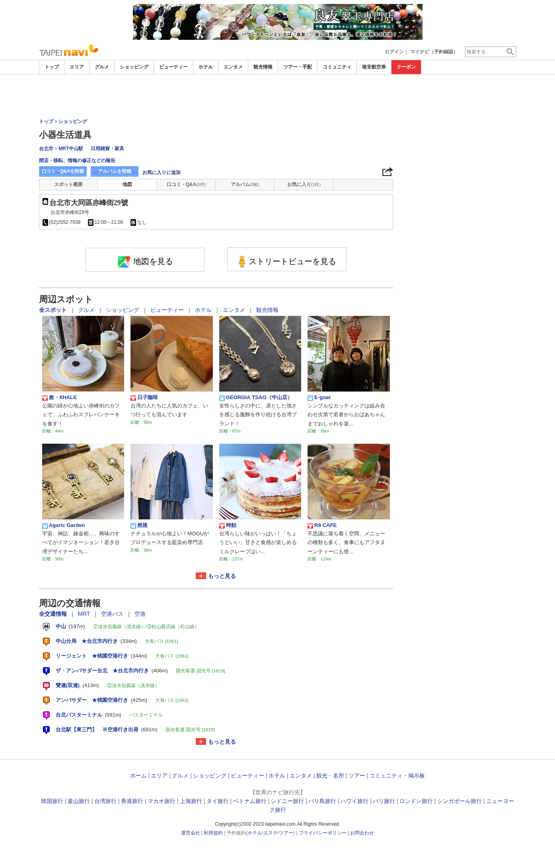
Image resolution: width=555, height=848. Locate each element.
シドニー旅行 (287, 801)
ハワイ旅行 (354, 801)
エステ (270, 833)
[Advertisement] (278, 96)
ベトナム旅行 (250, 801)
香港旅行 (132, 801)
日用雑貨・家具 (107, 148)
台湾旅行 (105, 801)
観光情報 (263, 67)
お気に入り (304, 184)
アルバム (245, 184)
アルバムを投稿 (114, 171)
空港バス (113, 614)
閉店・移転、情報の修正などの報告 (77, 160)
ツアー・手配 (297, 67)
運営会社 (190, 833)
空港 (140, 614)
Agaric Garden (63, 525)
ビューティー (173, 67)
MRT (85, 614)
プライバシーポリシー (323, 833)
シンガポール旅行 (459, 801)
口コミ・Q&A (186, 184)
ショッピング (134, 67)
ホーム (138, 775)
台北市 (46, 148)
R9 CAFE (322, 525)
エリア (77, 67)
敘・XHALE (59, 397)
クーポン (406, 67)
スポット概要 (68, 184)
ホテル (206, 67)
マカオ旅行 (161, 801)
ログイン (394, 52)
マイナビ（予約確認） (434, 52)
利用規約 (213, 833)
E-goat (319, 397)
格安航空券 (374, 67)
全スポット (53, 310)
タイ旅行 (217, 801)
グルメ (102, 67)
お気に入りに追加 (161, 172)
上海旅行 (191, 801)
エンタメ (233, 67)
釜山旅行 (79, 801)
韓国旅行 (52, 801)
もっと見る (222, 576)
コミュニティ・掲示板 (397, 775)
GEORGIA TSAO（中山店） (255, 397)
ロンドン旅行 (416, 801)
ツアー (357, 775)
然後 (139, 525)
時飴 (227, 525)
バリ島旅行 (322, 801)
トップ (52, 67)
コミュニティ (337, 67)
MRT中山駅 (70, 148)
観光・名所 (330, 775)
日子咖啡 (144, 397)
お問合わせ (362, 833)
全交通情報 (53, 614)
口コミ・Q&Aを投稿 (63, 171)
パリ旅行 (384, 801)
